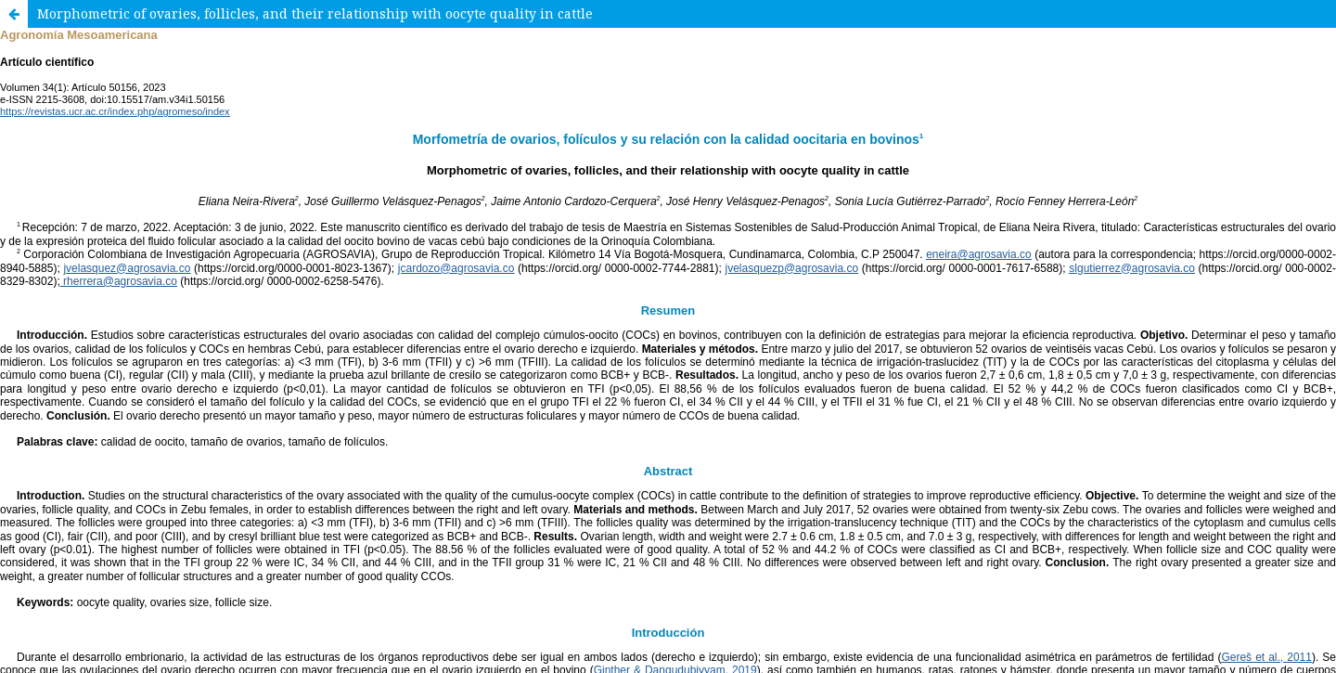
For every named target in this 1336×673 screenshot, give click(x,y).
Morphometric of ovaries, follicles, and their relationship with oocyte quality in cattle (315, 13)
